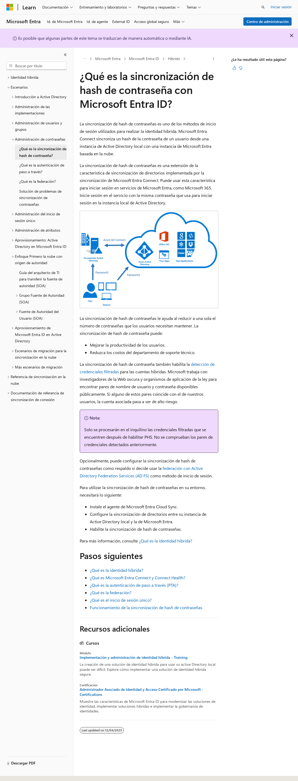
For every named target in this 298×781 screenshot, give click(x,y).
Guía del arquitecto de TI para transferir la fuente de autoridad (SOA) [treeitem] (40, 279)
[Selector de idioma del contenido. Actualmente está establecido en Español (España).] (25, 772)
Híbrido (174, 58)
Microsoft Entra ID (144, 58)
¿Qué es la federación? (110, 592)
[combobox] (36, 66)
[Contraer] (65, 55)
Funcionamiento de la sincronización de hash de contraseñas (146, 607)
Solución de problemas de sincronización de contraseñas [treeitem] (40, 198)
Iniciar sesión (281, 6)
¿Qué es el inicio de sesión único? (121, 600)
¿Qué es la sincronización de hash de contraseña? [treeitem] (42, 152)
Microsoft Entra (107, 58)
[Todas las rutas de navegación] (84, 59)
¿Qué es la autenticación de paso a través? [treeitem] (41, 168)
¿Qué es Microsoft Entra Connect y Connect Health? (137, 577)
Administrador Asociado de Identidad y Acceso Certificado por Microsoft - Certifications (141, 692)
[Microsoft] (9, 7)
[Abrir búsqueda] (263, 7)
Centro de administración (268, 21)
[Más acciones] (213, 59)
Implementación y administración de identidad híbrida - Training (133, 657)
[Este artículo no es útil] (240, 68)
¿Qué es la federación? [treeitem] (37, 181)
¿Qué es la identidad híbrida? (165, 541)
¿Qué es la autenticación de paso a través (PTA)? (134, 585)
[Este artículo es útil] (234, 68)
